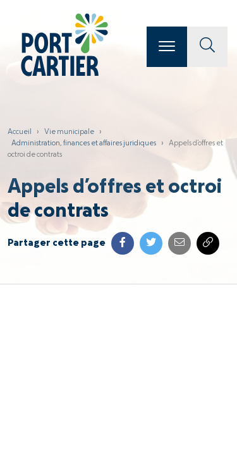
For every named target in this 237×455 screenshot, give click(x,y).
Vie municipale (69, 132)
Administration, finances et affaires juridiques (83, 143)
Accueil (20, 132)
